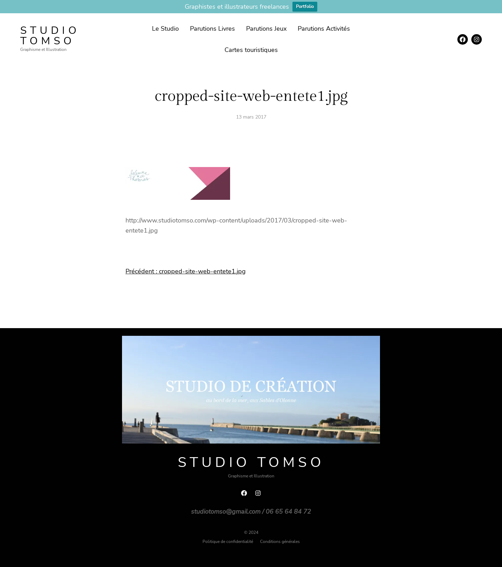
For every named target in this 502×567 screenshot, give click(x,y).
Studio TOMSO (50, 35)
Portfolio (305, 6)
